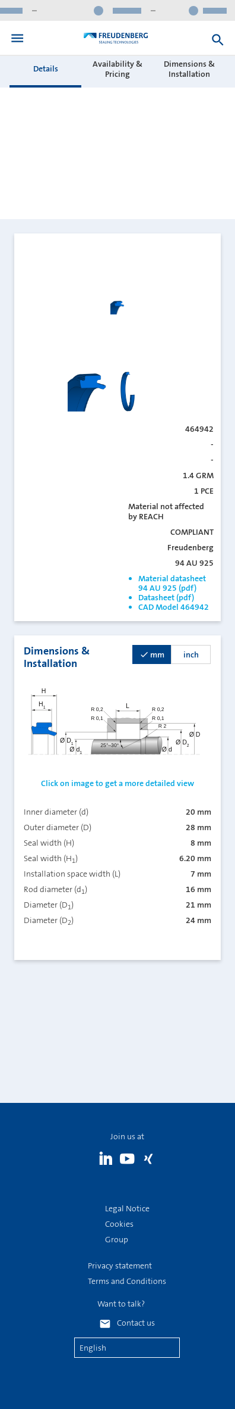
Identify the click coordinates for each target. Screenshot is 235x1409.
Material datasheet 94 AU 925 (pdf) (172, 583)
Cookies (119, 1223)
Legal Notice (127, 1208)
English (93, 1347)
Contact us (136, 1322)
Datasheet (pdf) (166, 597)
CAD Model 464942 (173, 606)
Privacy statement (120, 1265)
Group (116, 1239)
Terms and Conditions (127, 1281)
